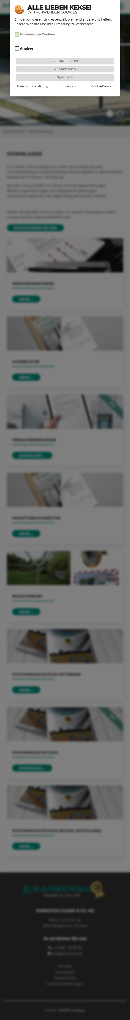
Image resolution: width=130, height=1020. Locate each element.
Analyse (26, 42)
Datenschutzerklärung (32, 79)
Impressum (68, 79)
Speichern (65, 70)
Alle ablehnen (65, 62)
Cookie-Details (101, 79)
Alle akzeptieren (65, 54)
